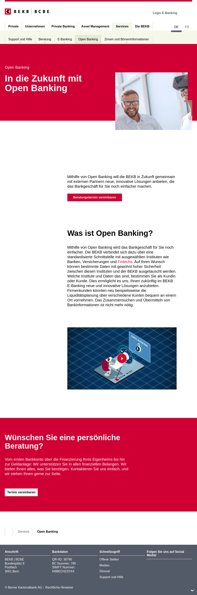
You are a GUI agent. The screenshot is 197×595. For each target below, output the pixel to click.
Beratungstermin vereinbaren (94, 197)
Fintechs (125, 262)
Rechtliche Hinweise (59, 587)
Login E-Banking (168, 13)
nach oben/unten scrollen (192, 590)
